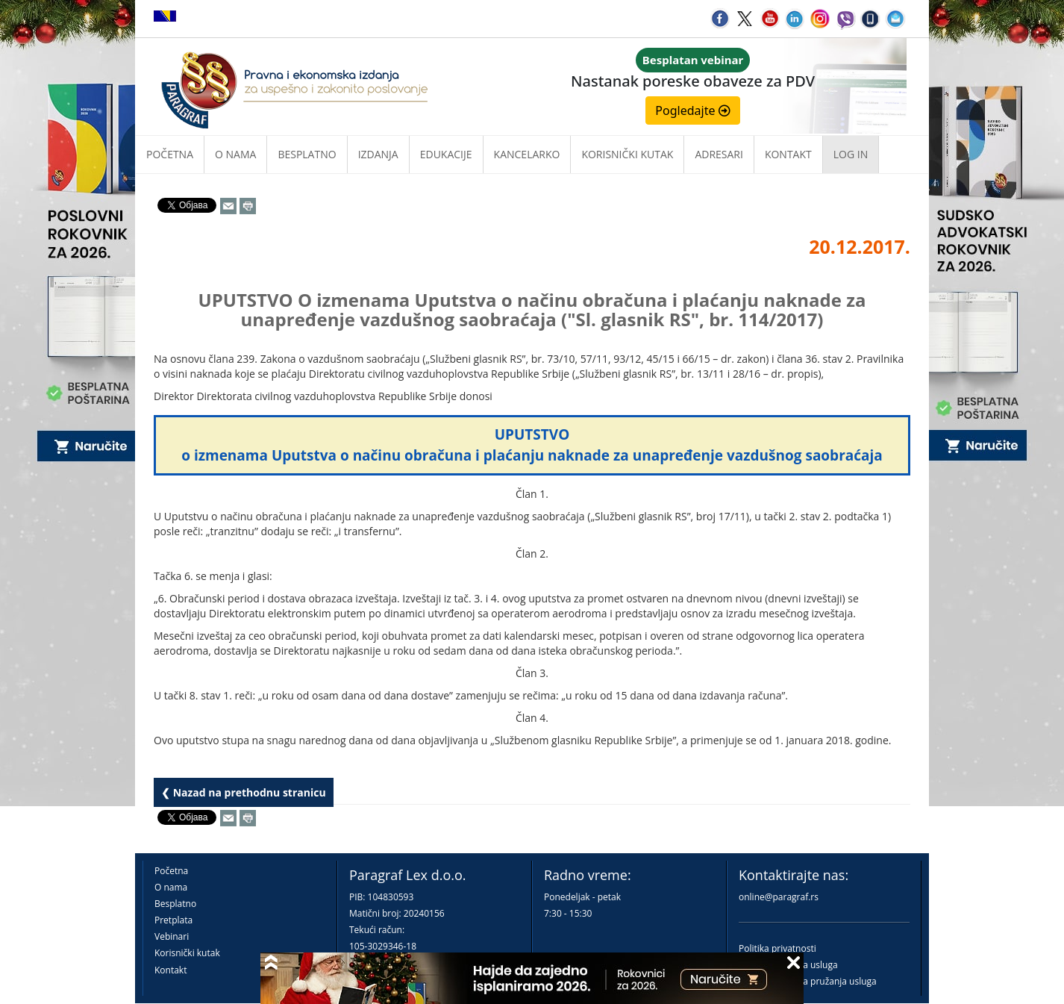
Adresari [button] (719, 154)
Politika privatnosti (777, 948)
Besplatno (307, 154)
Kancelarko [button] (527, 154)
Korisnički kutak (187, 953)
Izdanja (378, 154)
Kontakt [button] (788, 154)
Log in (850, 154)
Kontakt (170, 970)
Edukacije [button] (446, 154)
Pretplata (173, 920)
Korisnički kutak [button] (627, 154)
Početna (169, 154)
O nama (235, 154)
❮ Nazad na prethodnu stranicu (243, 792)
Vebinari (171, 936)
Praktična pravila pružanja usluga (808, 981)
